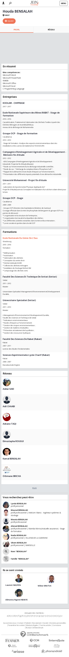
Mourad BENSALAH (19, 510)
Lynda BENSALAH (18, 503)
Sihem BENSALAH (18, 542)
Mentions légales (32, 625)
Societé (45, 623)
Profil (17, 29)
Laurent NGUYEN (13, 585)
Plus (34, 488)
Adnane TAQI (9, 423)
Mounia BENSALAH (19, 519)
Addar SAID (8, 388)
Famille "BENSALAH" (20, 558)
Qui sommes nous (9, 623)
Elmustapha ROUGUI (13, 441)
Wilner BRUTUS (44, 585)
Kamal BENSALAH (11, 458)
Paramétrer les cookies (16, 625)
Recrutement (36, 623)
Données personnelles (58, 623)
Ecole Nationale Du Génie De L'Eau (20, 238)
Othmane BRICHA (12, 476)
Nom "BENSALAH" (19, 551)
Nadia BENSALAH (18, 535)
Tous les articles (45, 625)
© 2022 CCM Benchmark (34, 628)
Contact (20, 623)
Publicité (28, 623)
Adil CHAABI (9, 406)
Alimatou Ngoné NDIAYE (16, 599)
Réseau (51, 29)
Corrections (57, 625)
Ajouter (11, 21)
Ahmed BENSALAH (19, 526)
